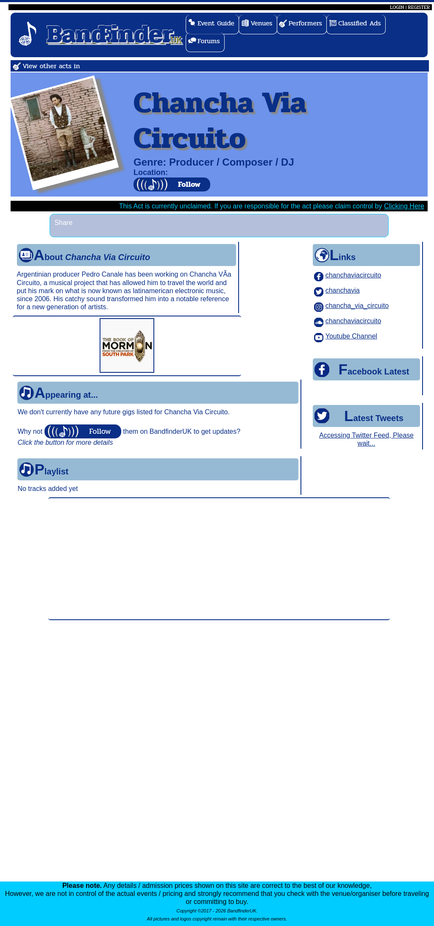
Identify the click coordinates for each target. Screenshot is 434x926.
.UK (114, 33)
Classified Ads (359, 23)
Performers (305, 23)
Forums (209, 41)
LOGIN (397, 7)
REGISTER (419, 7)
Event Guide (216, 23)
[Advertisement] (219, 558)
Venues (261, 23)
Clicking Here (404, 206)
